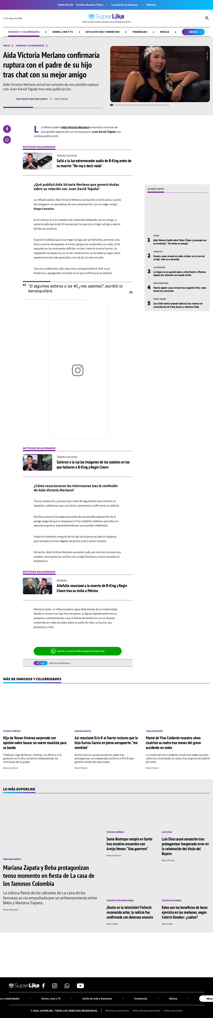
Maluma (151, 4)
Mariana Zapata (12, 859)
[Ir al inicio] (106, 18)
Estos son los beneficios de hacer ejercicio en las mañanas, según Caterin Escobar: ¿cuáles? (185, 912)
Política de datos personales (146, 1010)
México (193, 31)
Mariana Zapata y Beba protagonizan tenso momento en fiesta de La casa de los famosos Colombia (48, 875)
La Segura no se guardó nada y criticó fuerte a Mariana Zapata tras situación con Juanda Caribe (179, 273)
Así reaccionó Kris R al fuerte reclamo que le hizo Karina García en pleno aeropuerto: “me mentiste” (106, 742)
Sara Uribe (159, 299)
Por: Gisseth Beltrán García (32, 98)
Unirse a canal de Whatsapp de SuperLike (78, 651)
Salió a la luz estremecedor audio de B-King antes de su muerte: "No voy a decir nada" (94, 163)
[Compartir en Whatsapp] (7, 140)
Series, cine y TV (62, 32)
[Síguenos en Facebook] (43, 987)
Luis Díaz (167, 832)
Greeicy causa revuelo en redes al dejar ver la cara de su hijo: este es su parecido (179, 257)
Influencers (160, 283)
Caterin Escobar (171, 900)
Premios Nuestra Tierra (89, 4)
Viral (156, 235)
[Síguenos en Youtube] (80, 987)
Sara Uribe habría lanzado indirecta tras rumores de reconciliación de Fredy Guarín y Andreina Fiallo (177, 305)
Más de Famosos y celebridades (32, 679)
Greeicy (158, 251)
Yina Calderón (154, 731)
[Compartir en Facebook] (7, 129)
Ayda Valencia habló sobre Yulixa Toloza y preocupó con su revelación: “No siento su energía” (179, 241)
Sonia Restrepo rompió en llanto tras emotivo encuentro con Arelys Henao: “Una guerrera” (129, 843)
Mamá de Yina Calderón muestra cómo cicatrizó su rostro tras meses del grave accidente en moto (173, 742)
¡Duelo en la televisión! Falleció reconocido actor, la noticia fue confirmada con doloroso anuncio (129, 912)
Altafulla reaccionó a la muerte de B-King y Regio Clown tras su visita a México (92, 588)
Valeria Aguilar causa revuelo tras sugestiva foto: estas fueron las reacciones (179, 289)
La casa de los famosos (124, 4)
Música (164, 32)
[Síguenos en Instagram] (54, 987)
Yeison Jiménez (12, 731)
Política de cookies (173, 1010)
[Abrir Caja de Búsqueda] (207, 18)
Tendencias (139, 32)
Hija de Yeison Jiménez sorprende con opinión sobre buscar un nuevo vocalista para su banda (35, 742)
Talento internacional (120, 900)
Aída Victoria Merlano (59, 663)
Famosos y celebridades (24, 32)
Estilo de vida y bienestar (102, 32)
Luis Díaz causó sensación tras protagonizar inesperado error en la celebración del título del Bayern (185, 846)
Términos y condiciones (117, 1010)
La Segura (159, 267)
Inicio (6, 45)
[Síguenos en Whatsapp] (67, 987)
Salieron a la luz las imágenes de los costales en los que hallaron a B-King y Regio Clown (93, 464)
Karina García (83, 731)
